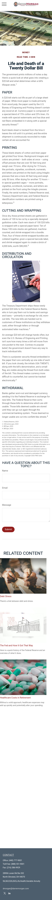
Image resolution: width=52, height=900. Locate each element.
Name (5, 470)
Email (5, 488)
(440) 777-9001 (15, 860)
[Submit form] (8, 529)
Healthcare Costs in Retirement (15, 697)
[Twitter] (5, 893)
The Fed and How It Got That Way (16, 645)
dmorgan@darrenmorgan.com (16, 888)
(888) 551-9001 (17, 864)
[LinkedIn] (9, 893)
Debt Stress (5, 596)
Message (6, 505)
